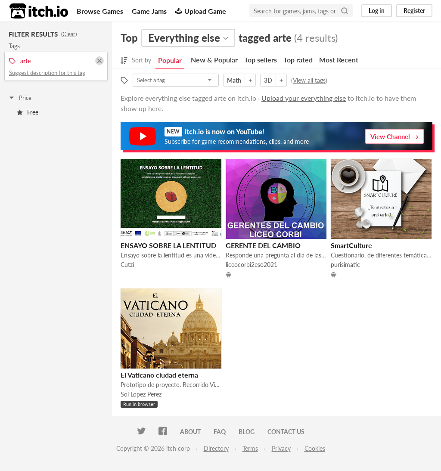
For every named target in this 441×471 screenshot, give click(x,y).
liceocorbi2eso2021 (251, 264)
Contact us (285, 431)
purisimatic (345, 264)
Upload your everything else (303, 98)
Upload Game (200, 11)
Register (414, 10)
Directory (216, 448)
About (190, 431)
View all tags (309, 80)
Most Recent (338, 60)
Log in (377, 10)
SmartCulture (351, 245)
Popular (170, 60)
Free (27, 112)
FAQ (220, 431)
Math (234, 80)
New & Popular (214, 60)
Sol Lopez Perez (141, 394)
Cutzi (127, 264)
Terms (250, 448)
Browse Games (100, 11)
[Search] (344, 10)
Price (19, 97)
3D (268, 80)
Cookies (314, 448)
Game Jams (149, 11)
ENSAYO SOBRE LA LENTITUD (168, 245)
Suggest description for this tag (47, 72)
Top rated (298, 60)
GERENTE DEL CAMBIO (263, 245)
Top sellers (260, 60)
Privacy (281, 448)
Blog (247, 431)
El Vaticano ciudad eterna (159, 375)
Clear (68, 34)
